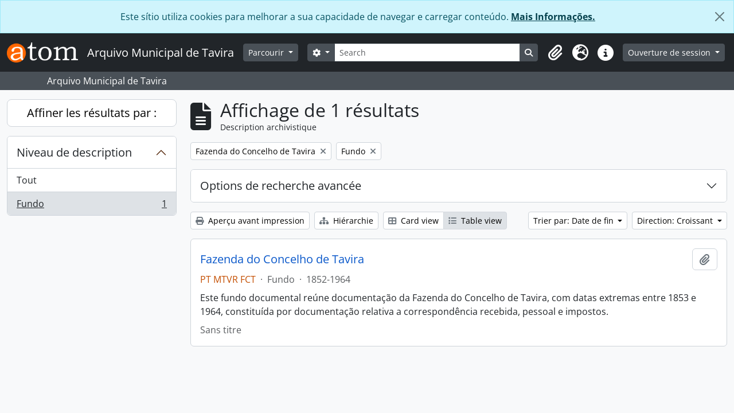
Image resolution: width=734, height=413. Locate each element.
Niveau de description (74, 152)
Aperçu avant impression (250, 220)
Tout (27, 180)
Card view (413, 220)
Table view (475, 220)
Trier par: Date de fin (574, 220)
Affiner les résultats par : (92, 112)
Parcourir (267, 52)
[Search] (427, 52)
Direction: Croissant (676, 220)
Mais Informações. (553, 16)
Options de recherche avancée (280, 185)
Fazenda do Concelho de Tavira (282, 259)
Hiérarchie (346, 220)
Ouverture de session (670, 52)
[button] (555, 52)
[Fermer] (719, 17)
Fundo (91, 206)
